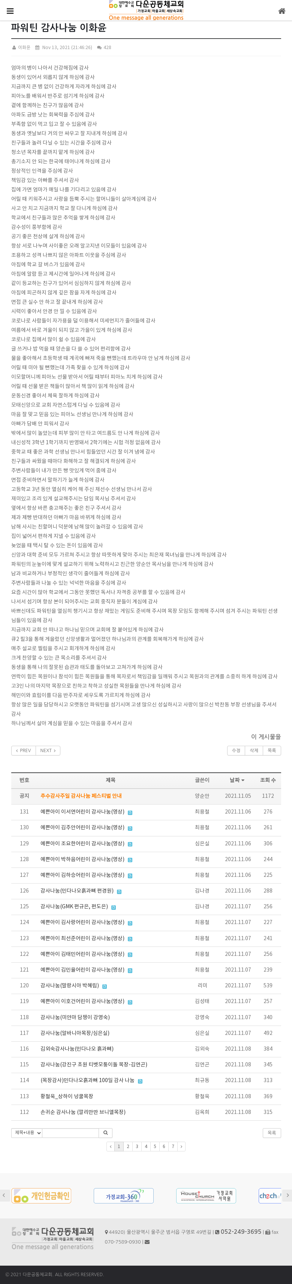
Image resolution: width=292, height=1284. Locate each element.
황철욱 (202, 1097)
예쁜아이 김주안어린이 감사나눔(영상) (82, 828)
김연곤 (202, 1065)
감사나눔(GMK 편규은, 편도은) (74, 907)
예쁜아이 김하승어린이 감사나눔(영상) (82, 875)
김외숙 (202, 1049)
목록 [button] (272, 1133)
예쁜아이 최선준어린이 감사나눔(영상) (82, 939)
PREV (23, 750)
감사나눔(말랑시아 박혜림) (69, 986)
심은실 (202, 844)
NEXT (48, 750)
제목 (110, 781)
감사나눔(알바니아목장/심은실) (74, 1033)
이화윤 (20, 47)
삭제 (254, 750)
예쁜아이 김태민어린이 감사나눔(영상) (82, 954)
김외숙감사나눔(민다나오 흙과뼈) (77, 1049)
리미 (202, 986)
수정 (236, 750)
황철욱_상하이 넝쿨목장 (66, 1097)
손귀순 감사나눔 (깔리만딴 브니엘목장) (83, 1112)
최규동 (202, 1081)
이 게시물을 (266, 737)
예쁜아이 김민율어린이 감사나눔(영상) (82, 970)
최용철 (202, 812)
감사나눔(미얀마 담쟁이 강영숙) (75, 1018)
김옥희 (202, 1112)
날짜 (238, 781)
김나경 (202, 891)
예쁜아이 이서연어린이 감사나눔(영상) (82, 812)
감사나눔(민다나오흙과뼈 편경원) (77, 891)
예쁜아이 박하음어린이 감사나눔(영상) (82, 860)
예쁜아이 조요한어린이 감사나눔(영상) (82, 844)
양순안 (202, 796)
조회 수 (268, 781)
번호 (24, 781)
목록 (272, 750)
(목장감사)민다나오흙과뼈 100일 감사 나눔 (87, 1081)
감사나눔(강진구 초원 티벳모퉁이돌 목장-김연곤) (93, 1065)
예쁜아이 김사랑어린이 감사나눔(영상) (82, 923)
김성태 (202, 1002)
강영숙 (202, 1018)
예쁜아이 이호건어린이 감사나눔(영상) (82, 1002)
